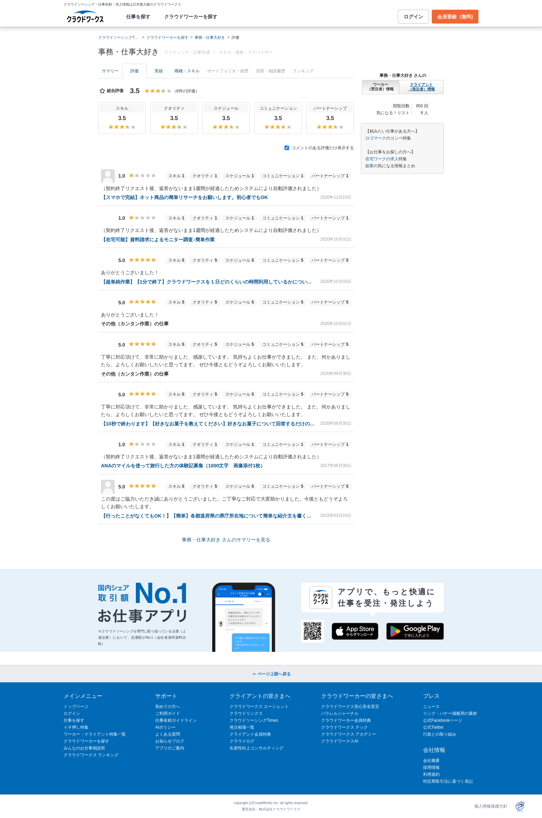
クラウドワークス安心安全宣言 (350, 706)
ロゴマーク (375, 138)
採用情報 (431, 767)
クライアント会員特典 (250, 734)
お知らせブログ (169, 741)
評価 (134, 71)
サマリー (110, 71)
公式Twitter (433, 727)
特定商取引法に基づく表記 (448, 781)
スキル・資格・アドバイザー (246, 52)
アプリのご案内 (169, 748)
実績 (159, 71)
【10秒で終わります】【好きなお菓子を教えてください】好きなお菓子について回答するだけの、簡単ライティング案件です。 (208, 423)
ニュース (431, 706)
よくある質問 (167, 734)
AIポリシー (165, 727)
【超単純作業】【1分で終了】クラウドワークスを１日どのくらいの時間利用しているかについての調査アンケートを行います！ (208, 282)
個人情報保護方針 (490, 806)
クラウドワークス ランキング (91, 755)
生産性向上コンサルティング (256, 748)
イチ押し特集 (76, 727)
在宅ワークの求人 (382, 158)
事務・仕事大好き (210, 37)
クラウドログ (242, 741)
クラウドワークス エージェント (259, 706)
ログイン (413, 16)
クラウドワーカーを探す (190, 16)
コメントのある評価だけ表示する (319, 147)
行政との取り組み (439, 734)
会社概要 (431, 760)
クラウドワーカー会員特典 (346, 720)
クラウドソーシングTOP (119, 37)
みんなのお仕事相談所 (84, 748)
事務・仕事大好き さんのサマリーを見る (226, 539)
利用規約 (431, 774)
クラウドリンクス (246, 713)
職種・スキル (187, 71)
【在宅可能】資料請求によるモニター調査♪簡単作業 (158, 239)
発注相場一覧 (242, 727)
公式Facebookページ (442, 720)
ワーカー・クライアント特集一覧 (95, 734)
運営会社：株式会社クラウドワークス (271, 809)
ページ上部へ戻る (270, 674)
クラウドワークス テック (344, 727)
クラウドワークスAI (339, 741)
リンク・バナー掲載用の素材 (450, 713)
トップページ (76, 706)
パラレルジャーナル (339, 713)
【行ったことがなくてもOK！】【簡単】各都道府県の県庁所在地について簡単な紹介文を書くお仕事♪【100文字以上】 (208, 516)
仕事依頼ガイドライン (176, 720)
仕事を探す (138, 16)
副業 (369, 165)
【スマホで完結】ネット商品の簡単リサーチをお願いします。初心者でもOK (184, 197)
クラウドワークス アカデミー (348, 734)
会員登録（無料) (455, 16)
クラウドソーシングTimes (254, 720)
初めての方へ (167, 706)
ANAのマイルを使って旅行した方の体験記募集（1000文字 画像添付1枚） (183, 465)
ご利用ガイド (167, 713)
